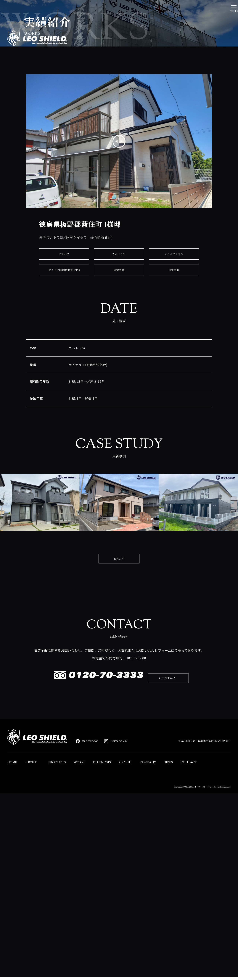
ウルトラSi (119, 310)
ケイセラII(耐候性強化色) (64, 326)
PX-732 (64, 310)
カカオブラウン (174, 310)
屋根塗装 (174, 326)
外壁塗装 (119, 326)
